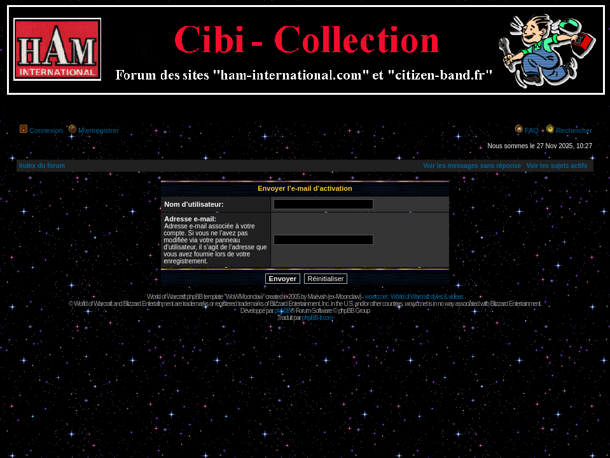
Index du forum (42, 165)
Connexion (46, 130)
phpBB (282, 310)
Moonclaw (347, 296)
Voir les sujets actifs (556, 165)
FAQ (532, 130)
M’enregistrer (98, 130)
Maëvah (316, 296)
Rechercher (574, 130)
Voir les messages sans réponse (472, 165)
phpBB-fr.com (317, 317)
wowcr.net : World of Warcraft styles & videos (413, 296)
